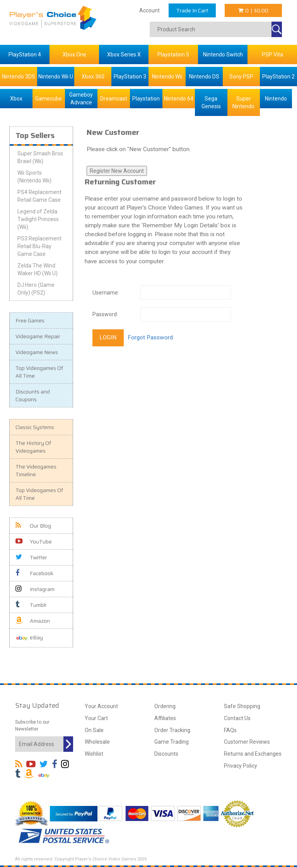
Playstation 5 (173, 54)
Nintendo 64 (178, 98)
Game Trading (171, 742)
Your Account (101, 706)
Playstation (146, 98)
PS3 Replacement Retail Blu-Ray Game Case (39, 246)
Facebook (34, 573)
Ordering (165, 706)
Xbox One (74, 54)
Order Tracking (172, 730)
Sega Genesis (211, 102)
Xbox (16, 98)
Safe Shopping (242, 706)
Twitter (31, 557)
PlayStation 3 (130, 76)
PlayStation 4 (25, 54)
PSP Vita (272, 54)
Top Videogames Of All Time (39, 372)
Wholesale (97, 742)
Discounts (166, 754)
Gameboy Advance (81, 99)
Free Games (29, 320)
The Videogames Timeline (35, 470)
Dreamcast (113, 98)
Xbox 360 (93, 76)
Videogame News (36, 352)
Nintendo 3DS (18, 76)
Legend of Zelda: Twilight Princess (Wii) (38, 219)
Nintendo (276, 98)
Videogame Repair (37, 336)
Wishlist (94, 754)
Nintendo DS (204, 76)
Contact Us (237, 718)
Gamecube (48, 98)
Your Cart (96, 718)
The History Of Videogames (33, 447)
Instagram (35, 589)
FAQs (230, 730)
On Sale (94, 730)
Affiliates (165, 718)
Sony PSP (241, 76)
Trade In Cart (192, 10)
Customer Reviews (247, 742)
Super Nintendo (243, 102)
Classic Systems (34, 427)
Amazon (32, 621)
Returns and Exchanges (253, 754)
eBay (29, 638)
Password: (105, 314)
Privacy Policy (240, 766)
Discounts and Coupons (32, 395)
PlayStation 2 (278, 76)
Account (149, 10)
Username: (105, 293)
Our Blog (33, 525)
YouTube (33, 541)
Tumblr (31, 605)
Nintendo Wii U (55, 76)
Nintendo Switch (223, 54)
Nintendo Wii (167, 76)
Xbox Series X (124, 54)
